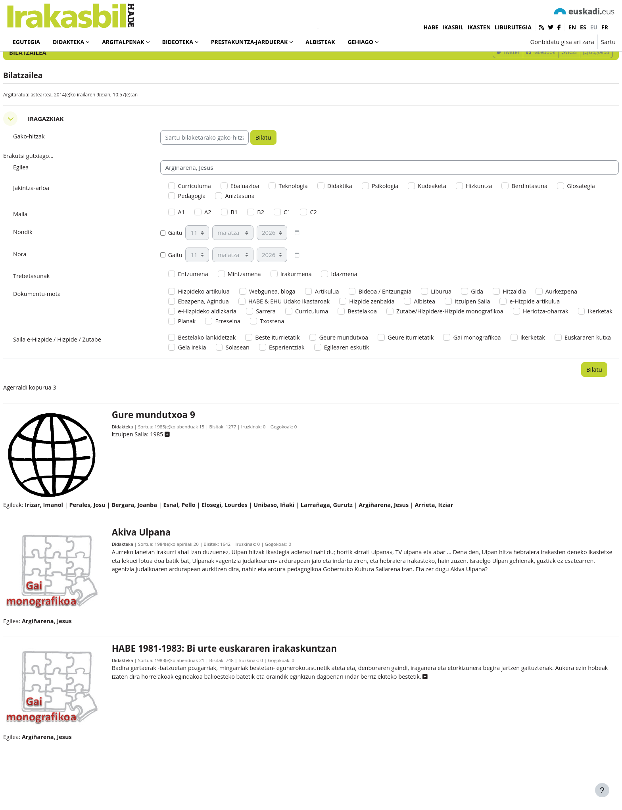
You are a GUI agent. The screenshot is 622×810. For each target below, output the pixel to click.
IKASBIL (452, 27)
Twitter (489, 84)
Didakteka (136, 467)
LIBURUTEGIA (513, 27)
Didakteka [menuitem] (68, 42)
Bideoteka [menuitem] (177, 42)
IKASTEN (479, 27)
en (572, 27)
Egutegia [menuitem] (26, 42)
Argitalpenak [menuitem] (123, 42)
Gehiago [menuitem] (360, 42)
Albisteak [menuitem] (320, 42)
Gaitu (181, 268)
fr (604, 27)
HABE (431, 27)
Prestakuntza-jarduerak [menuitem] (249, 42)
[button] (494, 41)
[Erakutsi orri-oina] (602, 790)
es (583, 27)
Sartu (608, 42)
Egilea (40, 200)
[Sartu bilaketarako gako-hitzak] (530, 63)
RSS (550, 84)
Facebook (521, 84)
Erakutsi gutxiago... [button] (48, 189)
